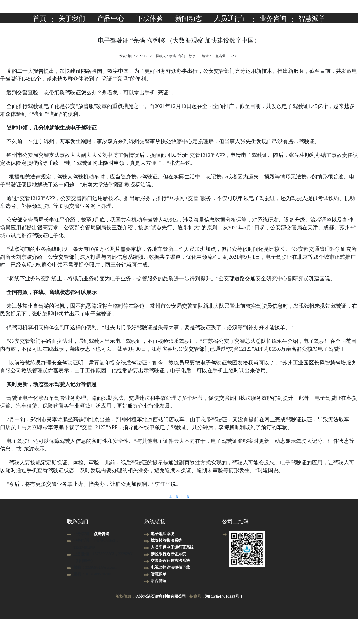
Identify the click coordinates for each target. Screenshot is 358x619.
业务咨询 (273, 18)
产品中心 (110, 18)
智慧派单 (311, 18)
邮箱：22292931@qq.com (95, 567)
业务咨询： (83, 534)
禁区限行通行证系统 (168, 554)
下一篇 (185, 496)
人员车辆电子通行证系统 (172, 547)
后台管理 (158, 581)
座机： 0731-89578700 (92, 574)
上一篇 (174, 496)
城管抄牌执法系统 (166, 540)
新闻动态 (188, 18)
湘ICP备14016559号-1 (223, 596)
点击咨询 (101, 534)
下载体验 (149, 18)
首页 (39, 18)
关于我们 (71, 18)
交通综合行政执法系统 (170, 561)
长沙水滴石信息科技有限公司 (160, 596)
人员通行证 (231, 18)
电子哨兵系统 (162, 534)
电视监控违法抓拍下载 (170, 567)
